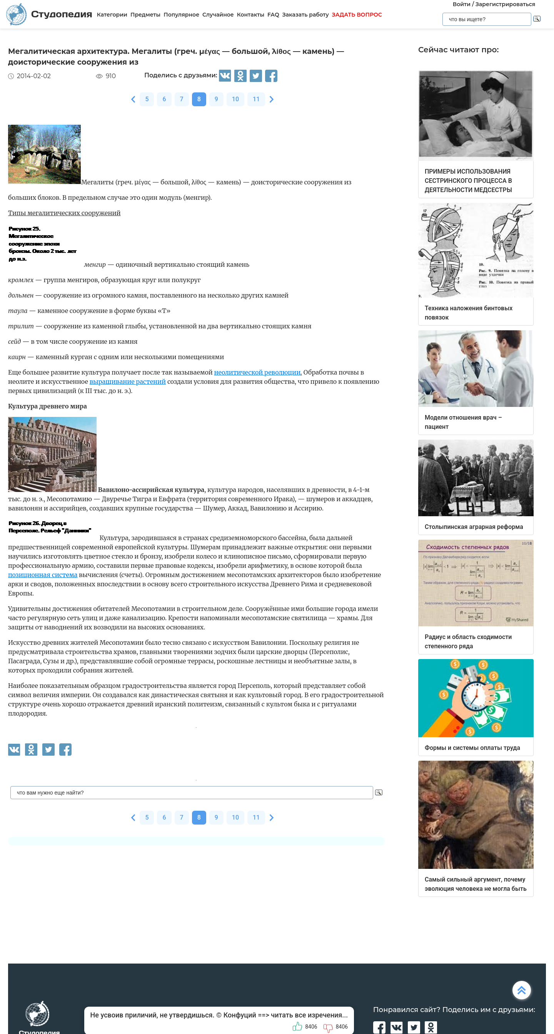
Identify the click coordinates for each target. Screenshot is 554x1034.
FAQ (273, 14)
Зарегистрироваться (505, 4)
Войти (462, 4)
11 (256, 99)
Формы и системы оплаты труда (472, 747)
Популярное (181, 14)
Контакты (250, 14)
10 (235, 99)
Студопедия (49, 14)
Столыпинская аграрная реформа (474, 526)
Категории (112, 14)
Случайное (218, 14)
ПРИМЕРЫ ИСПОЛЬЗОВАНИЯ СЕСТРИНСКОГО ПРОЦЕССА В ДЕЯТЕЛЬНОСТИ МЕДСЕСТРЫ (468, 181)
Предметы (145, 14)
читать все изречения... (309, 1015)
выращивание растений (128, 381)
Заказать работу (305, 14)
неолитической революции (257, 372)
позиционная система (42, 575)
